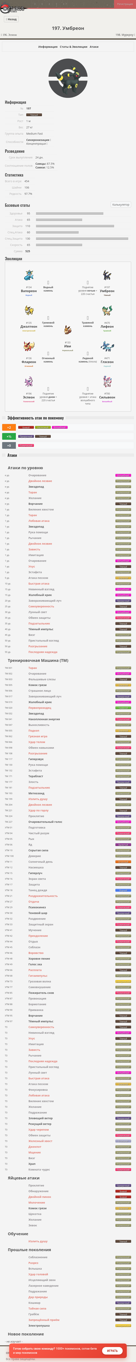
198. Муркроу (125, 35)
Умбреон (107, 291)
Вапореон (29, 291)
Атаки (94, 47)
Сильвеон (107, 397)
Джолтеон (29, 326)
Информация (47, 47)
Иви (67, 346)
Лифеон (107, 326)
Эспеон (29, 397)
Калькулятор (120, 204)
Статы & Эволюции (73, 47)
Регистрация (125, 4)
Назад (11, 19)
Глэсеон (107, 362)
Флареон (29, 362)
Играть (112, 1350)
